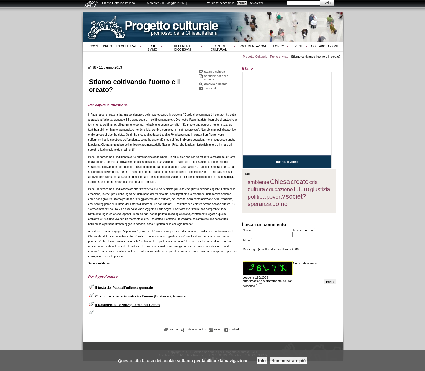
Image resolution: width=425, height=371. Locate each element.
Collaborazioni (324, 46)
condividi (211, 88)
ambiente (258, 182)
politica (257, 196)
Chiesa (280, 181)
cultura (256, 189)
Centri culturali (219, 47)
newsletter (256, 3)
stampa (174, 329)
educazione (279, 189)
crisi (314, 182)
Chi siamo (152, 47)
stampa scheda (214, 71)
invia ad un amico (196, 329)
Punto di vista (279, 56)
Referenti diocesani (182, 47)
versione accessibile (220, 3)
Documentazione (253, 46)
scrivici (242, 3)
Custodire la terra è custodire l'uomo (124, 296)
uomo (280, 203)
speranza (260, 204)
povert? (276, 197)
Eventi (298, 46)
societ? (296, 196)
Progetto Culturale (255, 56)
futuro (301, 189)
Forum (278, 46)
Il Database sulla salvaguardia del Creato (127, 305)
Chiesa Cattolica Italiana (118, 3)
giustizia (320, 189)
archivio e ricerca (215, 83)
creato (299, 181)
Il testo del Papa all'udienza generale (124, 288)
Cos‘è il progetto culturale (114, 46)
